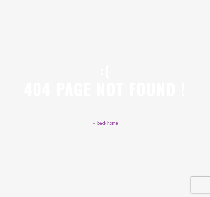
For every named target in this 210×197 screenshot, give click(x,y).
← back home (105, 123)
